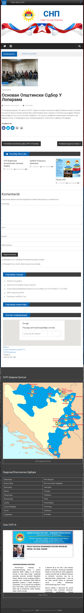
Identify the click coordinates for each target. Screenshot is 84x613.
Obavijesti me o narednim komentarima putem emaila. (24, 260)
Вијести (5, 83)
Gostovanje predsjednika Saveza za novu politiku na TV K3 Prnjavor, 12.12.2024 (37, 289)
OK (56, 334)
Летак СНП (61, 180)
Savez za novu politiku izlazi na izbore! (21, 285)
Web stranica (7, 245)
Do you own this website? (32, 334)
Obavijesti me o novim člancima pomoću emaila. (22, 264)
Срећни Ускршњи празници (38, 162)
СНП (51, 13)
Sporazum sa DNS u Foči (16, 297)
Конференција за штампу (69, 144)
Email (4, 236)
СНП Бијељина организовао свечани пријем (13, 163)
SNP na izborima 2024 (15, 293)
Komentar (5, 204)
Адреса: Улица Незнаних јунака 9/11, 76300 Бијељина (14, 349)
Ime (4, 228)
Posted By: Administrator (11, 105)
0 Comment (28, 105)
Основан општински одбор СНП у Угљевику (22, 144)
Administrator (20, 169)
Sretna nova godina (29, 54)
